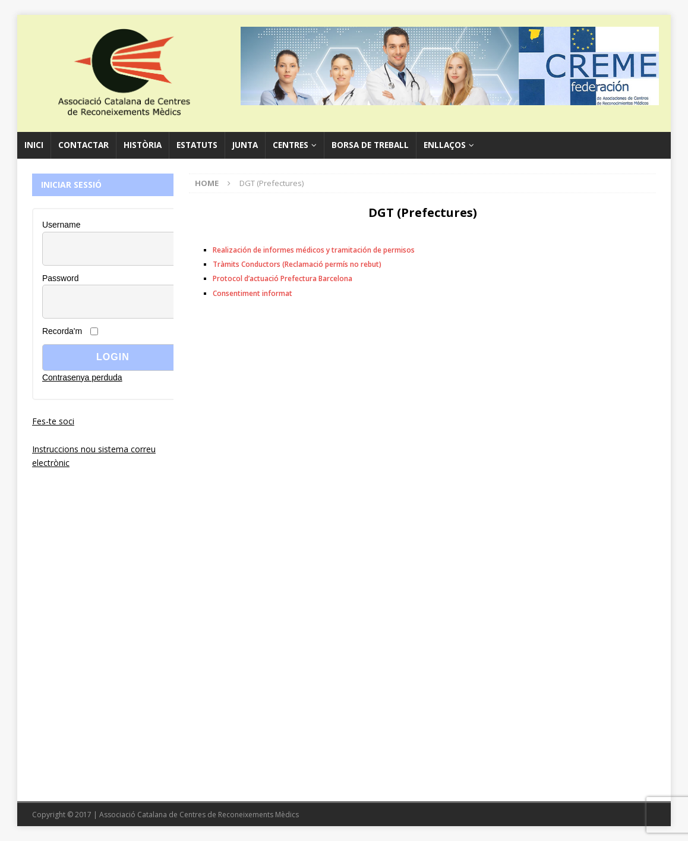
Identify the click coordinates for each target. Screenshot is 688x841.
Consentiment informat (252, 293)
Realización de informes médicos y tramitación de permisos (314, 250)
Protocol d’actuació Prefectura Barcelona (282, 278)
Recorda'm (62, 331)
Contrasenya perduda (82, 377)
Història (143, 145)
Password (60, 278)
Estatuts (196, 145)
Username (61, 224)
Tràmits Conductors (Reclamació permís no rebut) (297, 264)
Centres (290, 145)
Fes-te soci (53, 421)
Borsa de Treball (370, 145)
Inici (33, 145)
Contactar (83, 145)
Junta (245, 145)
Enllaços (445, 145)
